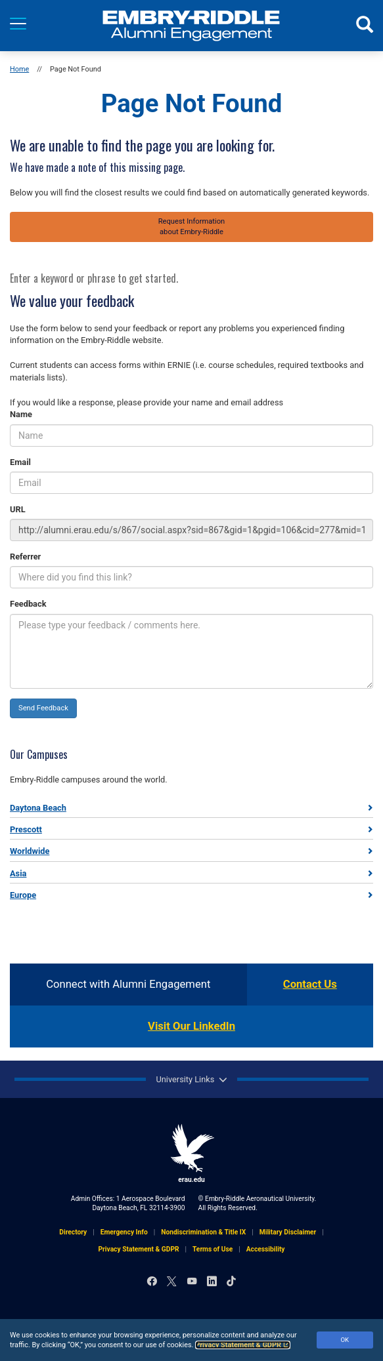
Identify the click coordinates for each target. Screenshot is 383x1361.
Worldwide (29, 851)
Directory (73, 1232)
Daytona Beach (38, 808)
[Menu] (18, 23)
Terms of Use (212, 1249)
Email (20, 462)
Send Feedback (43, 708)
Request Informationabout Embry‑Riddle (191, 226)
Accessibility (265, 1249)
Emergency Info (124, 1232)
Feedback (28, 604)
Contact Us (310, 984)
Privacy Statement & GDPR (242, 1345)
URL (18, 509)
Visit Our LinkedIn (191, 1026)
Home (19, 69)
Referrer (25, 556)
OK (344, 1339)
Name (21, 414)
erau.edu (192, 1153)
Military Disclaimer (288, 1232)
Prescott (26, 829)
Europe (23, 895)
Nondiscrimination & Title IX (203, 1232)
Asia (18, 873)
